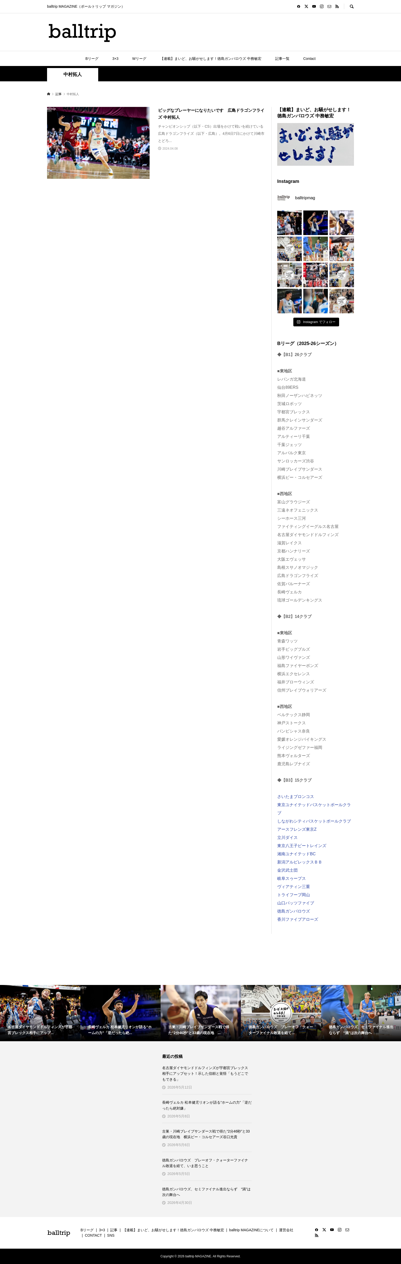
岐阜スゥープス (291, 878)
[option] (40, 1013)
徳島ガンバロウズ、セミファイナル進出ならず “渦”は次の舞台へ (206, 1192)
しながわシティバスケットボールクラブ (314, 821)
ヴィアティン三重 (293, 886)
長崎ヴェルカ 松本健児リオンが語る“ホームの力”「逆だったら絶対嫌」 (206, 1105)
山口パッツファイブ (295, 903)
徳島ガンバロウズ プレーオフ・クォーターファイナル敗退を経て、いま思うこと (205, 1163)
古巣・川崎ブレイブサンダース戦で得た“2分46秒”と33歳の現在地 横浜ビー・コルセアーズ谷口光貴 (206, 1134)
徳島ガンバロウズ (293, 911)
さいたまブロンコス (295, 796)
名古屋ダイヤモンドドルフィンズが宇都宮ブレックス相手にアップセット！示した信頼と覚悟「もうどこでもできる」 (205, 1073)
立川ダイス (287, 837)
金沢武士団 (287, 870)
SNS (111, 1235)
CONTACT (93, 1235)
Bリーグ (91, 59)
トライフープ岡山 (293, 895)
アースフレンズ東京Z (297, 829)
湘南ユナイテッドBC (296, 854)
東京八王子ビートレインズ (301, 846)
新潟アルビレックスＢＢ (299, 862)
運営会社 (286, 1230)
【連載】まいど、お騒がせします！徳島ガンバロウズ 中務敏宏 (210, 59)
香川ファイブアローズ (297, 919)
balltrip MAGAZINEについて (251, 1230)
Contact (309, 59)
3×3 (115, 59)
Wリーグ (139, 59)
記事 (113, 1230)
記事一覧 (282, 59)
